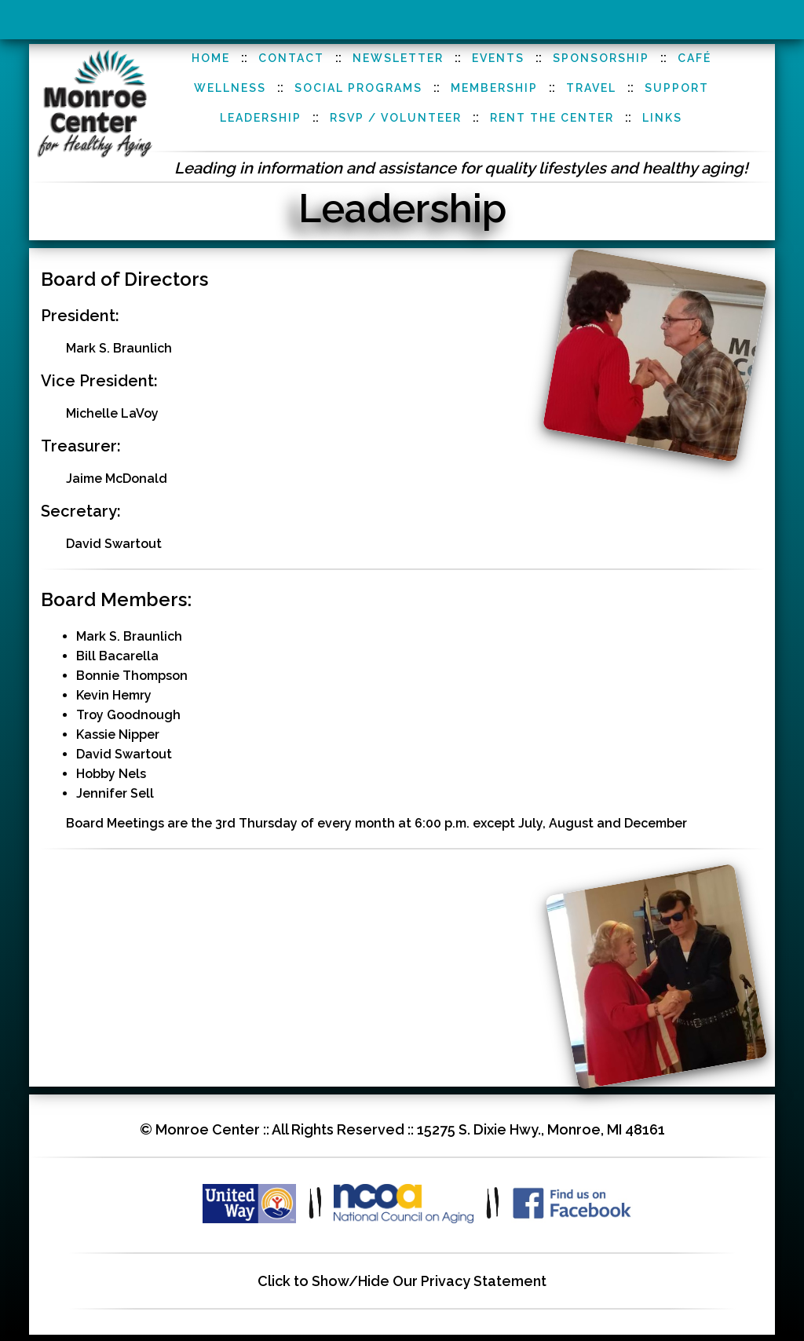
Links (662, 117)
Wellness (230, 88)
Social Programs (358, 88)
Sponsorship (601, 58)
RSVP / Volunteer (396, 117)
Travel (591, 88)
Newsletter (398, 58)
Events (498, 58)
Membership (494, 88)
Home (211, 58)
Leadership (261, 117)
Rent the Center (552, 117)
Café (694, 58)
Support (677, 88)
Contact (291, 58)
